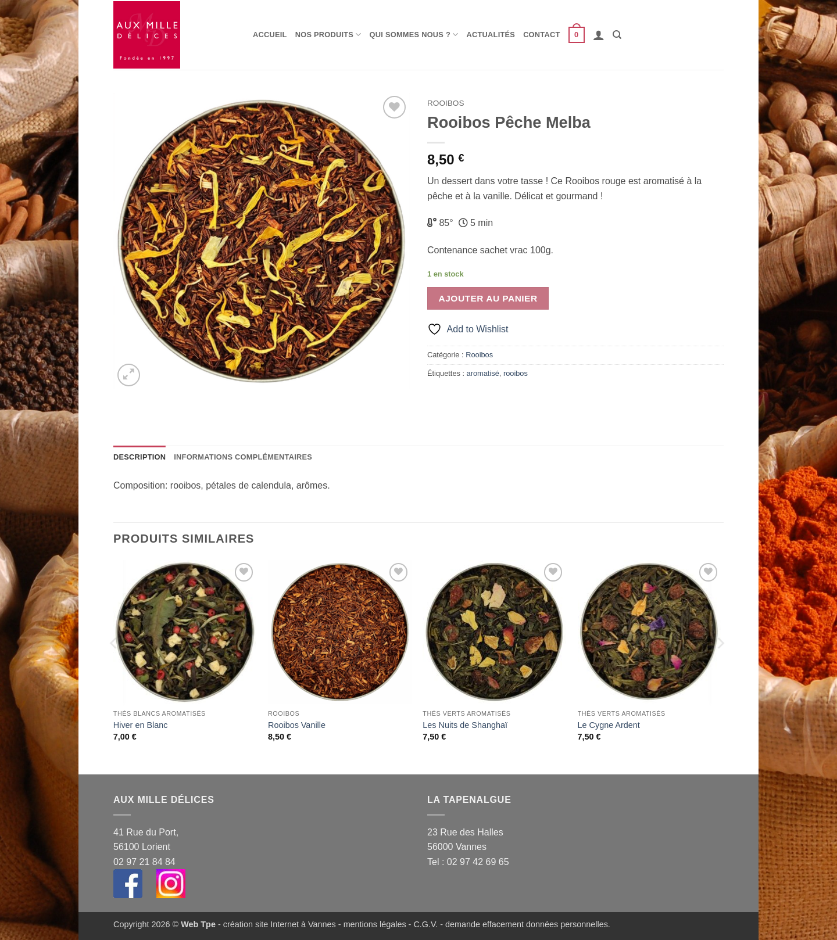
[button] (576, 35)
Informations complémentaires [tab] (243, 457)
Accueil (270, 34)
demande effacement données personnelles (526, 924)
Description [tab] (139, 457)
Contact (541, 34)
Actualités (491, 34)
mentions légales (375, 924)
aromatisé (483, 373)
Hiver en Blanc (140, 725)
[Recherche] (617, 35)
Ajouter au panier (488, 298)
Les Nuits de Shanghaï (465, 725)
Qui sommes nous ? (414, 34)
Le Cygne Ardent (609, 725)
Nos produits (328, 34)
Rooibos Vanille (297, 725)
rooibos (515, 373)
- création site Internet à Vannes (276, 924)
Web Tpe (198, 924)
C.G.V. (425, 924)
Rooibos (445, 103)
